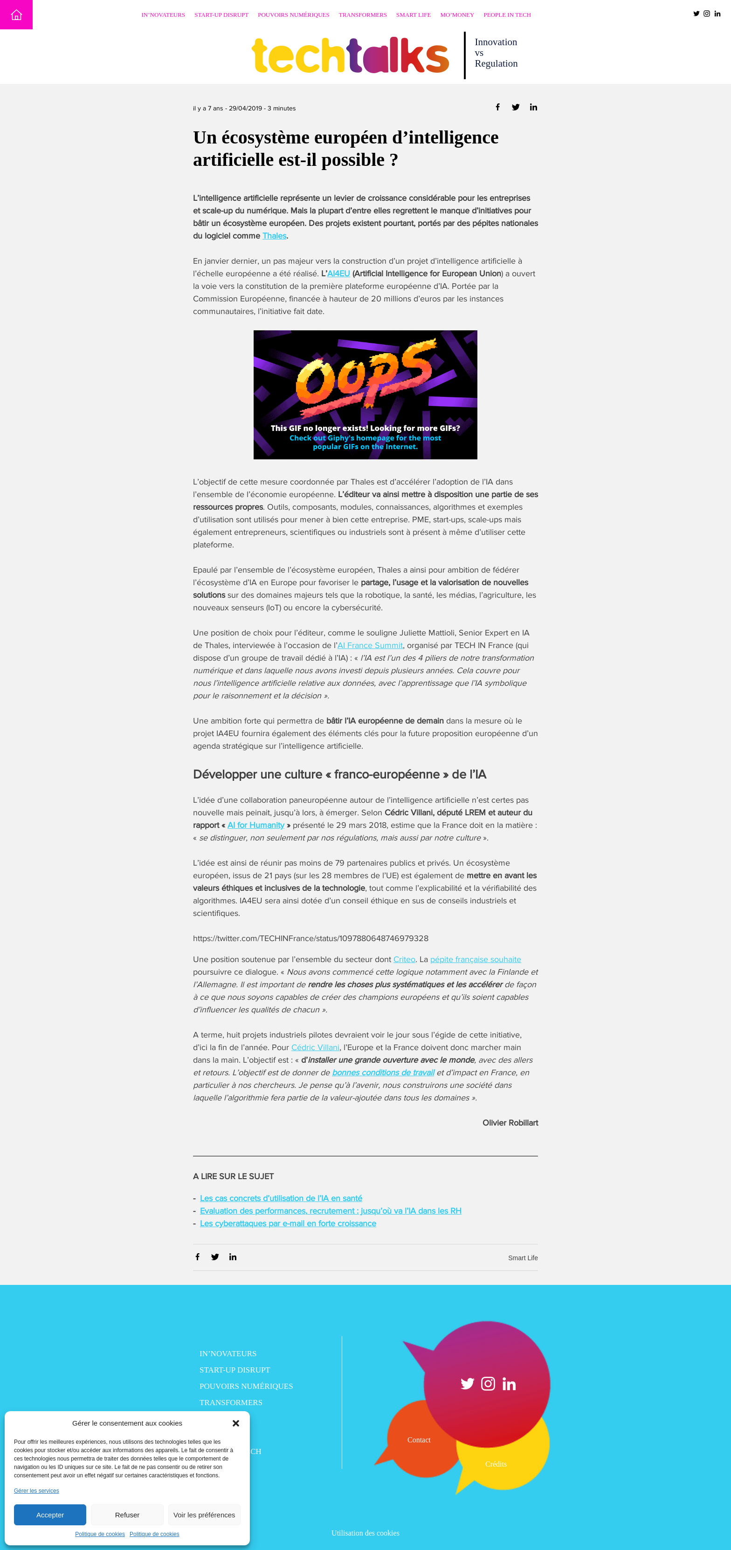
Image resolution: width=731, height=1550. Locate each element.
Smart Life (413, 14)
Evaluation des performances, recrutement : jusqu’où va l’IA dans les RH (331, 1210)
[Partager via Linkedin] (533, 109)
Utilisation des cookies (365, 1533)
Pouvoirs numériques (294, 14)
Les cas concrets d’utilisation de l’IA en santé (281, 1198)
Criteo (404, 959)
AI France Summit (370, 645)
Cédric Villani (315, 1047)
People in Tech (507, 14)
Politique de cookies (100, 1534)
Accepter (50, 1515)
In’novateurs (164, 14)
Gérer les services (36, 1491)
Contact (419, 1440)
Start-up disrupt (221, 14)
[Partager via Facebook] (498, 109)
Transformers (363, 14)
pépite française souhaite (475, 959)
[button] (236, 1423)
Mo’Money (458, 14)
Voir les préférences (204, 1515)
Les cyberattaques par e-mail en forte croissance (288, 1223)
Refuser (127, 1515)
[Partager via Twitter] (516, 109)
